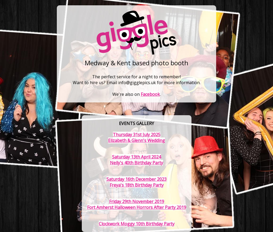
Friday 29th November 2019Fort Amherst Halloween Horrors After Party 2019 (136, 204)
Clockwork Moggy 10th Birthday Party (136, 224)
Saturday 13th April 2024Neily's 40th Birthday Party (136, 160)
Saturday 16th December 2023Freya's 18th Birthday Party (136, 182)
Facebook (150, 94)
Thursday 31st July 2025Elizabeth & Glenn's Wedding (136, 137)
